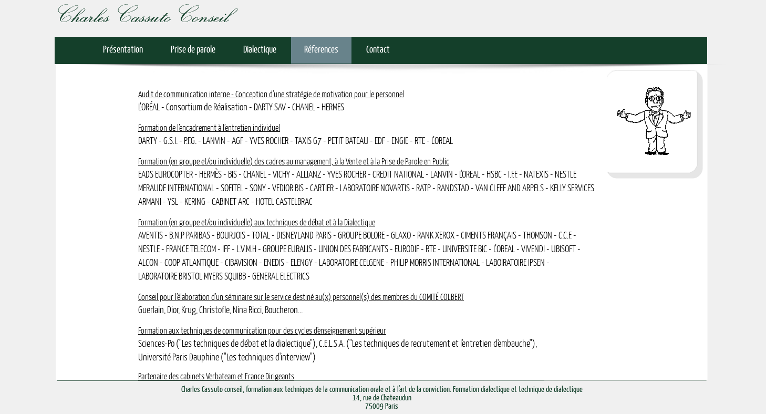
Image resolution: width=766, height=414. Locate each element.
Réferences (321, 50)
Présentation (123, 50)
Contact (378, 50)
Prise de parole (193, 50)
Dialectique (259, 50)
